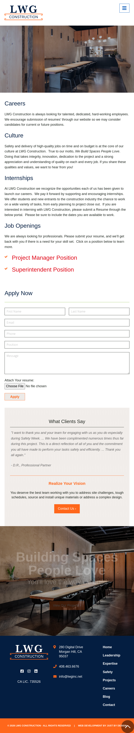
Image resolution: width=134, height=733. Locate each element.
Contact (109, 705)
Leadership (111, 655)
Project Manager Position (44, 257)
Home (107, 647)
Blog (106, 696)
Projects (109, 680)
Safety (108, 672)
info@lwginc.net (70, 676)
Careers (109, 688)
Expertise (110, 663)
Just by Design (117, 725)
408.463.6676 (69, 666)
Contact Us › (67, 508)
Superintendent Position (43, 269)
